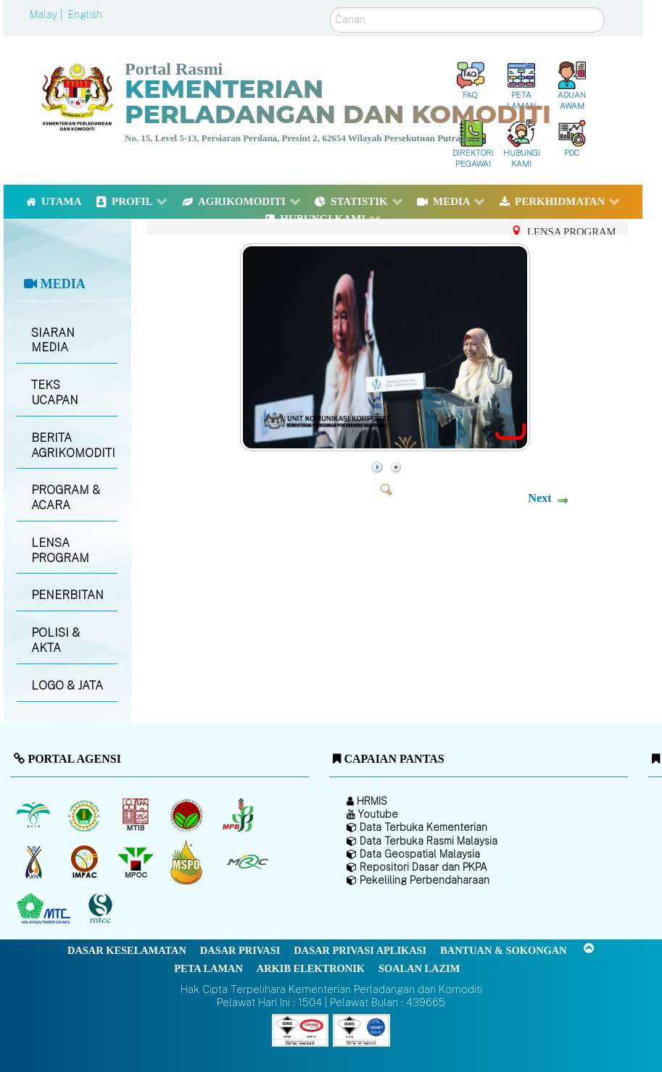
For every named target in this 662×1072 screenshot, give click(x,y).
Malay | (47, 14)
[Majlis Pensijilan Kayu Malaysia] (102, 908)
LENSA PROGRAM (60, 550)
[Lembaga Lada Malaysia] (239, 815)
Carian (330, 7)
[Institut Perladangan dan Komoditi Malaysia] (86, 862)
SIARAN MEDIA (53, 340)
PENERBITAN (67, 595)
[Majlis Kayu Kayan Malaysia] (45, 909)
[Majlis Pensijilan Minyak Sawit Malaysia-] (188, 861)
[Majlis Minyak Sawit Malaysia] (136, 862)
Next (540, 498)
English (85, 14)
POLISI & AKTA (55, 640)
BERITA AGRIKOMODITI (73, 445)
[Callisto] (300, 1029)
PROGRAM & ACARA (65, 497)
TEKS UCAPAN (54, 392)
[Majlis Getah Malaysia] (247, 862)
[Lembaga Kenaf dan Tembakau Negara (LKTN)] (34, 862)
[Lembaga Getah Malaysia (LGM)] (86, 815)
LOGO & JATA (67, 685)
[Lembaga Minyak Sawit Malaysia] (34, 815)
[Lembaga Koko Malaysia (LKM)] (188, 815)
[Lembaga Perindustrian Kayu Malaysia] (136, 815)
